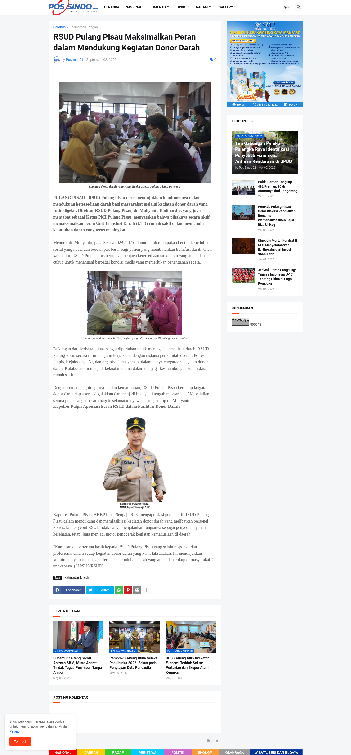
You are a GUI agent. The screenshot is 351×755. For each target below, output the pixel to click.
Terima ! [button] (20, 741)
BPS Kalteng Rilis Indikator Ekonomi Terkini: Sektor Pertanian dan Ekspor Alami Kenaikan (187, 665)
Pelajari (15, 731)
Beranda (111, 7)
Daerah (159, 7)
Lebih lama (210, 741)
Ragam (202, 7)
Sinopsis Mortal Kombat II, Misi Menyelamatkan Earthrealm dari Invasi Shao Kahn (277, 247)
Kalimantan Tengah (83, 27)
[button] (287, 7)
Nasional (134, 7)
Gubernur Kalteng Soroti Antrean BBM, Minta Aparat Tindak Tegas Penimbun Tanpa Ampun (77, 665)
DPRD (181, 7)
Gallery (226, 7)
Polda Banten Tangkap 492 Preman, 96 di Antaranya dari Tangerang (277, 186)
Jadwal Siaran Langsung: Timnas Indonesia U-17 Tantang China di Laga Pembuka (277, 276)
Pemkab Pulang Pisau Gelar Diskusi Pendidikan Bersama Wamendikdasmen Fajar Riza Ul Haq (277, 216)
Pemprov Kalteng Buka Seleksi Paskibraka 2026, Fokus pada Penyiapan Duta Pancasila (133, 663)
